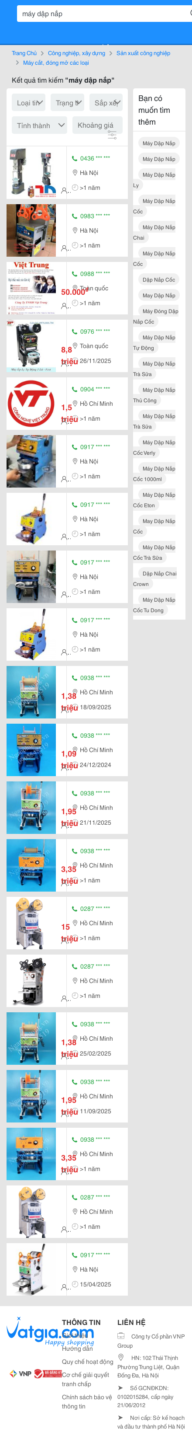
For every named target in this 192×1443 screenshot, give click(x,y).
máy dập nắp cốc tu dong (154, 604)
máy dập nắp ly (154, 179)
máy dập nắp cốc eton (154, 500)
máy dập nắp (159, 142)
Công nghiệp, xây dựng (76, 52)
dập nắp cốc (159, 279)
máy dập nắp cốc (154, 206)
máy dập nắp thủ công (154, 395)
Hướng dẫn (77, 1348)
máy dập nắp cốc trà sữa (154, 552)
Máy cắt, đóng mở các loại (56, 62)
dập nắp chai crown (155, 578)
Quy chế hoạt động (87, 1361)
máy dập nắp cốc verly (154, 447)
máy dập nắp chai (154, 232)
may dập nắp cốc (154, 526)
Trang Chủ (24, 52)
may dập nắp (159, 295)
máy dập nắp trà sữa (154, 368)
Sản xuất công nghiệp (143, 52)
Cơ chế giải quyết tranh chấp (85, 1379)
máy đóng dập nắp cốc (155, 316)
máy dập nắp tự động (154, 342)
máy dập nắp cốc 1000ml (154, 473)
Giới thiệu (75, 1335)
